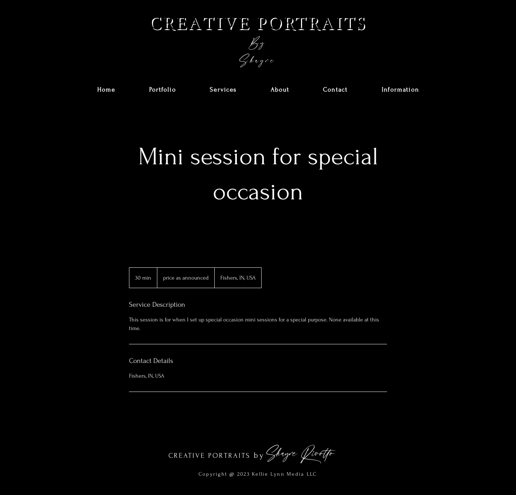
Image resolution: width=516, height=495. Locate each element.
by (259, 455)
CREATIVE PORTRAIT (207, 456)
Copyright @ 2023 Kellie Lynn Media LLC (258, 474)
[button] (162, 90)
